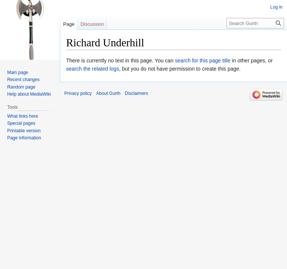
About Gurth (108, 93)
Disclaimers (136, 93)
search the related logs (92, 69)
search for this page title (203, 61)
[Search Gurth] (255, 23)
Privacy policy (78, 93)
